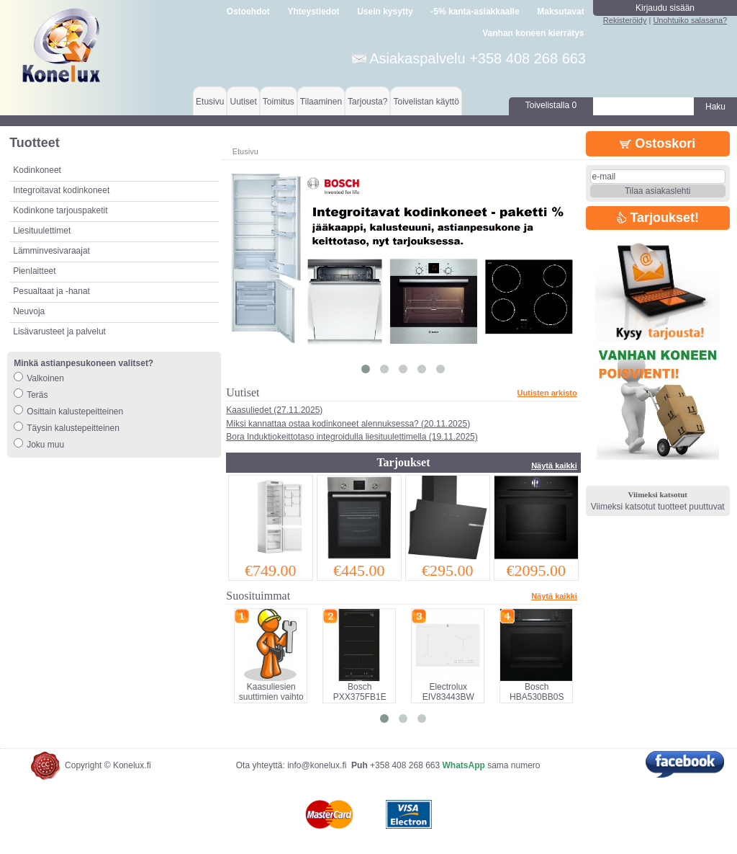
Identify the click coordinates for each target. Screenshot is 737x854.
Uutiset (243, 102)
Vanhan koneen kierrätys (533, 33)
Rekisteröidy (625, 20)
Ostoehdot (248, 11)
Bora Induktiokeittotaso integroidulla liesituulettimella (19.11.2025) (352, 437)
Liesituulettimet (42, 231)
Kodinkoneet (37, 170)
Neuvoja (29, 311)
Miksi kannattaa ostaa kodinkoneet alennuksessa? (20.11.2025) (348, 424)
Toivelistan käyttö (425, 102)
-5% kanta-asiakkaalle (474, 11)
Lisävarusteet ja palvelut (59, 331)
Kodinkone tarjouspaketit (60, 210)
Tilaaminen (321, 102)
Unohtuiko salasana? (690, 20)
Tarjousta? (367, 102)
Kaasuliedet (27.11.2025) (274, 410)
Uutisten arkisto (547, 392)
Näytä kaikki (554, 465)
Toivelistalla (551, 105)
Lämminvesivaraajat (51, 251)
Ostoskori (657, 143)
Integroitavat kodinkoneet (61, 190)
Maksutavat (560, 11)
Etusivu (210, 102)
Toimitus (278, 102)
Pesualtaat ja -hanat (51, 291)
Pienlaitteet (34, 271)
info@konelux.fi (316, 765)
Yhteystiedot (314, 11)
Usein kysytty (384, 11)
